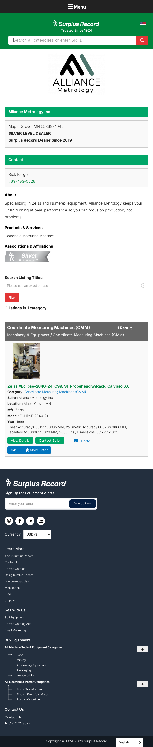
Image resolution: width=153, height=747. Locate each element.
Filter (12, 297)
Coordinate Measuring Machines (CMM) (88, 334)
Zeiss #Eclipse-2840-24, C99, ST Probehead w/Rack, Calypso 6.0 (68, 386)
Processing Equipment (32, 665)
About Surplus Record (19, 556)
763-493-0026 (22, 181)
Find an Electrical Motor (32, 694)
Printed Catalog (15, 568)
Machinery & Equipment (28, 334)
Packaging (24, 670)
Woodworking (26, 675)
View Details (20, 440)
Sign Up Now (82, 503)
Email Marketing (15, 630)
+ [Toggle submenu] (142, 649)
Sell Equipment (14, 617)
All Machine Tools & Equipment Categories (34, 647)
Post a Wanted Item (30, 699)
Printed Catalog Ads (18, 624)
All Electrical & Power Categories (27, 682)
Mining (21, 660)
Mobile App (12, 587)
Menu (76, 6)
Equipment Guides (17, 581)
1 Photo (84, 441)
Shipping (10, 600)
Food (20, 655)
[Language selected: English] (129, 742)
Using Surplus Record (19, 575)
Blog (8, 594)
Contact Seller (50, 440)
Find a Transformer (29, 689)
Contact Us (12, 562)
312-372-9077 (19, 723)
